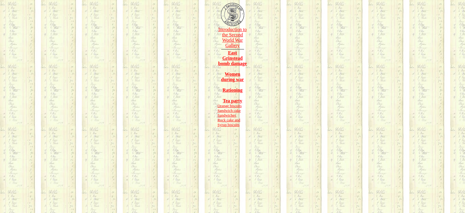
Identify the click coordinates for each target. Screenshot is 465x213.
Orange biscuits (230, 106)
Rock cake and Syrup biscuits (229, 122)
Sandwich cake (229, 110)
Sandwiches (227, 115)
